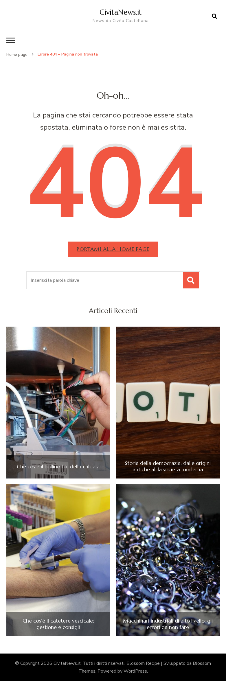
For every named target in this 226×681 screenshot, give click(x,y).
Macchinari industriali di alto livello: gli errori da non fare (168, 624)
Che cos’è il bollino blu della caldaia (58, 466)
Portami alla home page (113, 249)
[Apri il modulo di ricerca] (214, 16)
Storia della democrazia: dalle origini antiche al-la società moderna (168, 466)
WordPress (135, 671)
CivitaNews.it (121, 12)
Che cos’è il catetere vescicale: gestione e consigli (58, 624)
